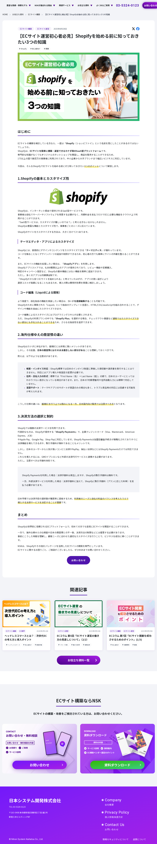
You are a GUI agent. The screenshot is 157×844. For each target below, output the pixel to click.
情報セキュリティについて (116, 839)
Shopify (23, 48)
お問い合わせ (78, 560)
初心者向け (35, 48)
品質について (139, 839)
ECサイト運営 (43, 28)
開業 (46, 48)
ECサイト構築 (26, 28)
